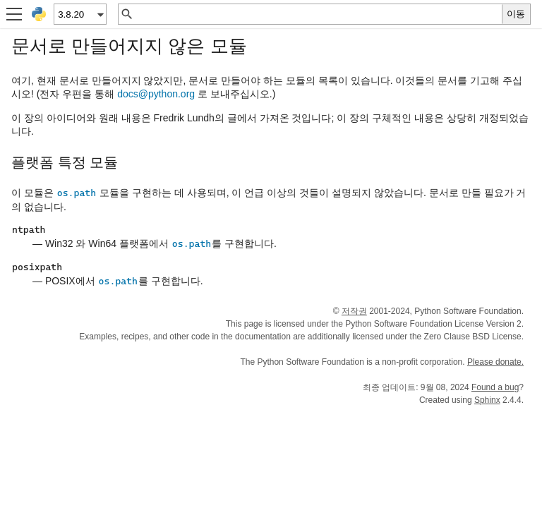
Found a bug (495, 387)
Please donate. (495, 362)
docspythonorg (156, 93)
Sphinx (487, 400)
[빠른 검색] (318, 14)
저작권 (354, 311)
